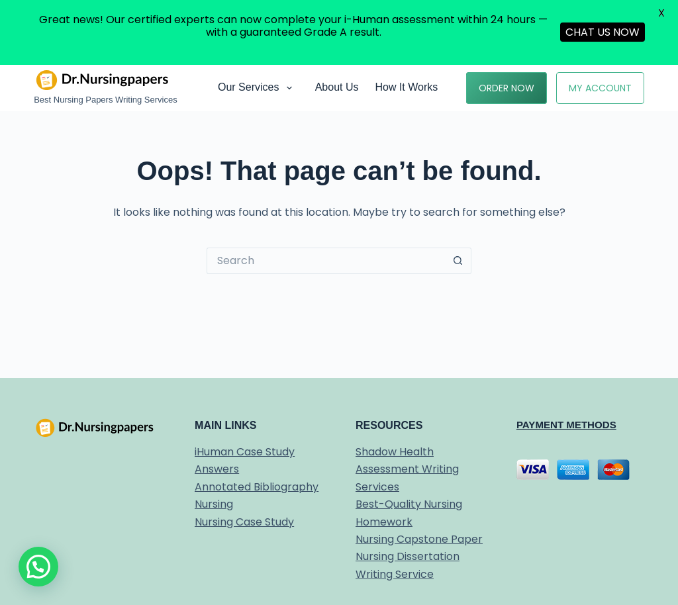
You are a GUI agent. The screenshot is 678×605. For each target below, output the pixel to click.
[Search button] (458, 261)
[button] (38, 566)
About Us (337, 87)
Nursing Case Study (244, 522)
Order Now (506, 88)
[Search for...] (326, 261)
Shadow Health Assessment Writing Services (407, 469)
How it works (406, 87)
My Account (600, 88)
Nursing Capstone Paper (419, 539)
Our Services (257, 88)
